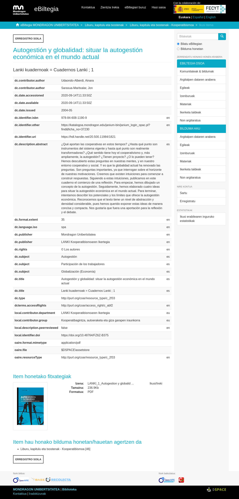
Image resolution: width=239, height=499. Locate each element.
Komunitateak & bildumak (197, 71)
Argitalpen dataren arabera (197, 79)
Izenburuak (187, 96)
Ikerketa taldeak (190, 112)
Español (198, 17)
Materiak (185, 104)
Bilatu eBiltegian (189, 43)
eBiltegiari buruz (135, 7)
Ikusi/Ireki (156, 383)
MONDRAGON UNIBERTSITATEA (36, 489)
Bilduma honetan (190, 48)
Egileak (185, 87)
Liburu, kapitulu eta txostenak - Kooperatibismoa (162, 25)
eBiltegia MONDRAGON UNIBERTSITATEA (50, 25)
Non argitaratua (190, 120)
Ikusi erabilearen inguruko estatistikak (197, 219)
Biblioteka (69, 489)
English (211, 17)
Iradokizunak (37, 493)
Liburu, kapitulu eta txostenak (104, 25)
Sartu (183, 193)
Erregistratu (187, 201)
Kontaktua (88, 7)
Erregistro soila (28, 38)
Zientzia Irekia (109, 7)
